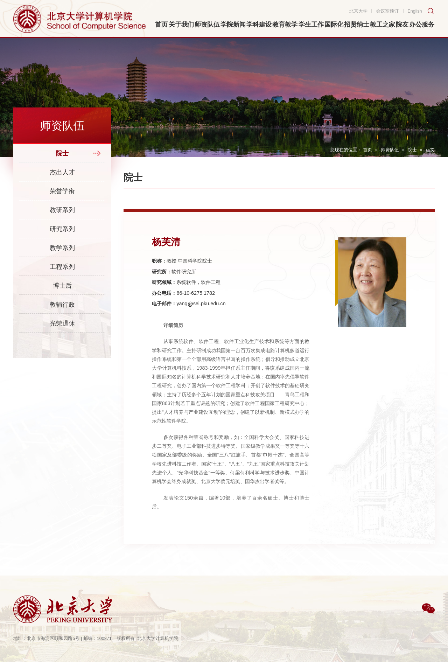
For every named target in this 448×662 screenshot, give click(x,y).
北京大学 (358, 11)
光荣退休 (62, 323)
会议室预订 (387, 11)
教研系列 (62, 210)
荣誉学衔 (62, 191)
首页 (367, 149)
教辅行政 (62, 304)
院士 (412, 149)
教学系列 (62, 247)
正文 (430, 149)
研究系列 (62, 228)
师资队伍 (390, 149)
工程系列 (62, 266)
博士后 (62, 285)
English (414, 11)
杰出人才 (62, 172)
